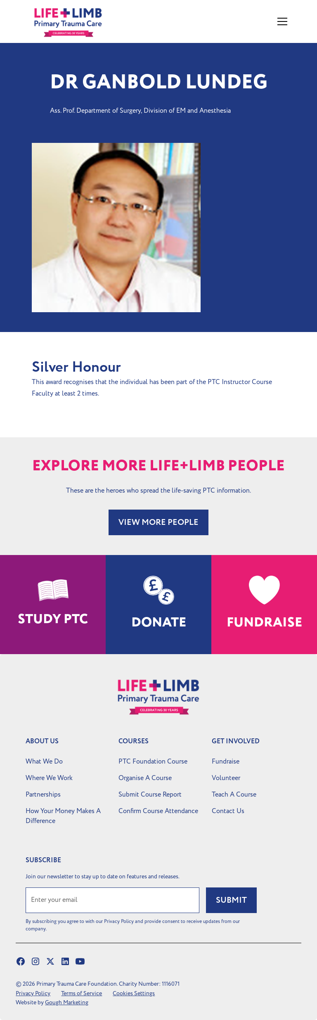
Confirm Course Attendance (158, 811)
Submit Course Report (150, 794)
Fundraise (225, 761)
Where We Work (49, 778)
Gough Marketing (66, 1002)
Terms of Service (81, 993)
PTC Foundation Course (152, 761)
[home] (77, 21)
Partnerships (43, 794)
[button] (280, 21)
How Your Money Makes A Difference (63, 816)
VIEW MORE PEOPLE (158, 522)
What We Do (44, 761)
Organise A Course (145, 778)
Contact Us (228, 811)
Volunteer (226, 778)
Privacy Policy (33, 993)
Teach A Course (234, 794)
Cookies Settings (134, 993)
